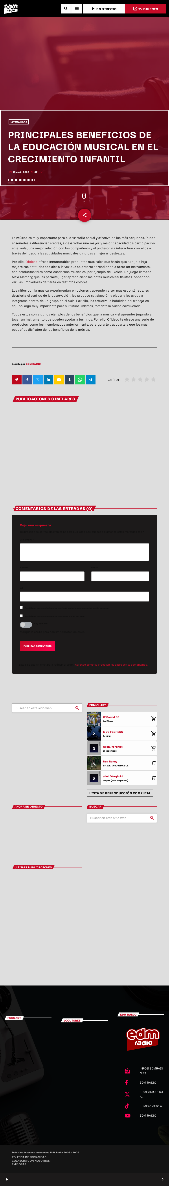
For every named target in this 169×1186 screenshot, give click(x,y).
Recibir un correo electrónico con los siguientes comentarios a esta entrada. (67, 608)
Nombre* (25, 567)
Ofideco (32, 262)
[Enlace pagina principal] (11, 8)
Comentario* (27, 539)
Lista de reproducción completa (119, 792)
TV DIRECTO (145, 8)
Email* (94, 567)
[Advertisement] (84, 77)
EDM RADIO (33, 364)
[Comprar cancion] (152, 719)
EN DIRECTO (104, 8)
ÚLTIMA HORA (19, 122)
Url (21, 588)
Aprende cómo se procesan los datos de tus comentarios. (111, 664)
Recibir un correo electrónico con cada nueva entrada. (55, 616)
